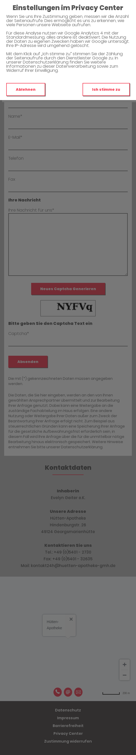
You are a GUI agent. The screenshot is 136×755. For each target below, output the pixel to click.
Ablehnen (26, 89)
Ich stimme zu (106, 89)
